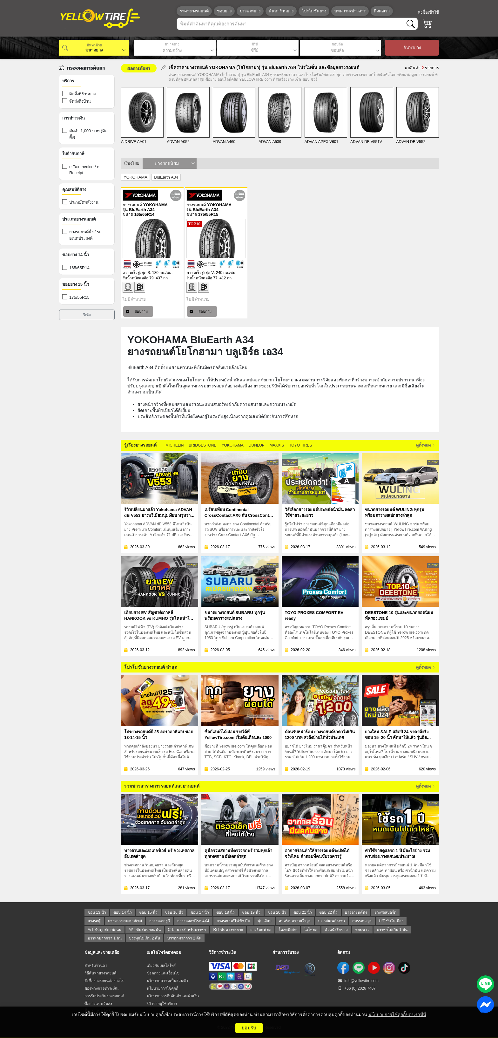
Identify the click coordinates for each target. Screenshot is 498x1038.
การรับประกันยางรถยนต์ (104, 996)
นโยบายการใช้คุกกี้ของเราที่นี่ (397, 1014)
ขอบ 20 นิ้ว (277, 912)
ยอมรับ (249, 1027)
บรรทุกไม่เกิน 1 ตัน (392, 929)
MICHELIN (174, 445)
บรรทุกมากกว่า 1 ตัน (105, 938)
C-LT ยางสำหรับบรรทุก (187, 929)
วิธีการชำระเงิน (222, 952)
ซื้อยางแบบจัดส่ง (98, 1003)
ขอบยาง (224, 11)
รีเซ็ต (87, 315)
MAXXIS (277, 445)
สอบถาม (137, 311)
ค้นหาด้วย (94, 45)
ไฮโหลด (310, 929)
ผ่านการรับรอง (286, 952)
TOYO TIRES (300, 445)
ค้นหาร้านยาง (281, 11)
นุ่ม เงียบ (265, 921)
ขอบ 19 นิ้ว (251, 912)
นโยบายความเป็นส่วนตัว (167, 981)
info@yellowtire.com (358, 981)
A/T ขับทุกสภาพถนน (104, 929)
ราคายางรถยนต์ (194, 11)
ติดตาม (343, 952)
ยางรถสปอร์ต (385, 912)
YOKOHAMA (232, 445)
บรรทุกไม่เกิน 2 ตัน (144, 938)
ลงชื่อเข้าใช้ (428, 12)
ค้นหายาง (412, 47)
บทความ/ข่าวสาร (350, 11)
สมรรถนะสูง (362, 921)
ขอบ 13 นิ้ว (97, 912)
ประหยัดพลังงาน (331, 921)
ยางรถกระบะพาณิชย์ (125, 921)
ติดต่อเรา (382, 11)
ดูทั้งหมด (425, 445)
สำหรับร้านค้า (95, 965)
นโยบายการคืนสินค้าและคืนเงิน (173, 996)
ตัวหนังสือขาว (336, 929)
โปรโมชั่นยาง (314, 11)
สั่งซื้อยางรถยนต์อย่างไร (104, 981)
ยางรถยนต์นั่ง (356, 912)
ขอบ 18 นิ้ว (225, 912)
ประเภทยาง (250, 11)
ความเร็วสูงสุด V (200, 272)
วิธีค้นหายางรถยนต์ (100, 973)
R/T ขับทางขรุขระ (228, 929)
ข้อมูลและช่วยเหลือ (101, 952)
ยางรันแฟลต (260, 929)
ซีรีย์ (255, 44)
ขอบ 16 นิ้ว (174, 912)
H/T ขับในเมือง (391, 921)
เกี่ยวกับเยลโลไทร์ (161, 965)
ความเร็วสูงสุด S (136, 272)
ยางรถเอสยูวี (159, 921)
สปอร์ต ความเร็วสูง (294, 921)
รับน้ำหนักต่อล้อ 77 (202, 278)
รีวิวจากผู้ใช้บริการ (162, 1003)
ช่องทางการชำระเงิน (101, 988)
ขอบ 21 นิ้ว (302, 912)
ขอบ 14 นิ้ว (122, 912)
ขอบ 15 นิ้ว (148, 912)
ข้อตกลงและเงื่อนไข (163, 973)
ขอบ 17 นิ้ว (200, 912)
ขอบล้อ (337, 44)
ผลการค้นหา (138, 68)
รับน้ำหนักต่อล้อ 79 (138, 278)
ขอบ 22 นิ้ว (328, 912)
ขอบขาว (362, 929)
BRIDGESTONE (202, 445)
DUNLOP (257, 445)
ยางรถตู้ (94, 921)
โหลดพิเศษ (288, 929)
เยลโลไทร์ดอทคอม (164, 952)
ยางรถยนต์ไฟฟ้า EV (233, 921)
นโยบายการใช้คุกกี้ (162, 988)
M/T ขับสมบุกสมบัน (145, 929)
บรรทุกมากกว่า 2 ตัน (184, 938)
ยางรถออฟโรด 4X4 (193, 921)
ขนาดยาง (172, 44)
